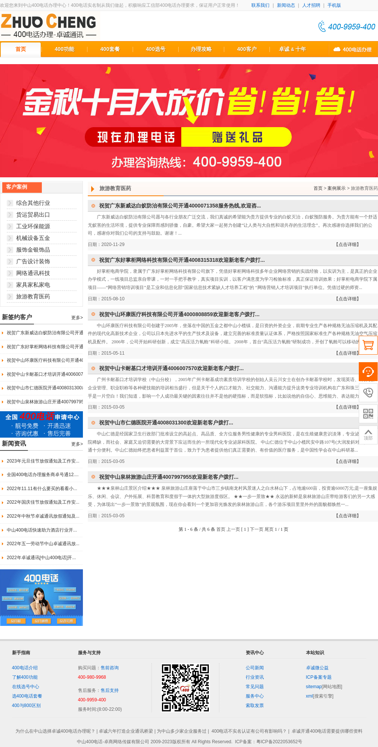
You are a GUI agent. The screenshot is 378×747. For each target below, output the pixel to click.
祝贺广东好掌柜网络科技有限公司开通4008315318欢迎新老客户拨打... (78, 346)
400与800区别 (26, 705)
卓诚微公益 (317, 667)
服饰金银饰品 (33, 249)
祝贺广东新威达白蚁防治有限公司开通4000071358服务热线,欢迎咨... (76, 332)
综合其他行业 (33, 203)
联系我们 (260, 5)
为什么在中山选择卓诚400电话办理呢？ (55, 731)
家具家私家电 (33, 284)
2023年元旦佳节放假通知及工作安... (43, 461)
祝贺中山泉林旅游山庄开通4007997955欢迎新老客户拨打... (66, 401)
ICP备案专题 (319, 677)
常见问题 (255, 686)
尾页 (269, 529)
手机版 (334, 5)
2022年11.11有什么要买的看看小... (42, 488)
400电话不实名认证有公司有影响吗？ (249, 731)
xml (309, 696)
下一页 (256, 529)
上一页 (233, 529)
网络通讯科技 (33, 273)
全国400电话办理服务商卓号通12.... (43, 474)
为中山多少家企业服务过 (182, 731)
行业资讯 (255, 677)
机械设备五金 (33, 238)
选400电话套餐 (27, 696)
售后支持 (110, 690)
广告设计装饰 (33, 261)
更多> (77, 317)
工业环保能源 (33, 226)
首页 (20, 49)
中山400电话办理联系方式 (353, 49)
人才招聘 (311, 5)
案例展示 (336, 188)
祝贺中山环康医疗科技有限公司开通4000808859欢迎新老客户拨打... (75, 360)
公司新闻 (255, 667)
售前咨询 (110, 667)
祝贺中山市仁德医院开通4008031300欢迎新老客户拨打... (64, 387)
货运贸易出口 (33, 214)
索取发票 (255, 705)
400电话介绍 (25, 667)
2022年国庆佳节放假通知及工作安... (43, 502)
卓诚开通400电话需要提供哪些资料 (327, 731)
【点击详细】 (347, 244)
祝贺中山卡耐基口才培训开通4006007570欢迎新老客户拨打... (69, 374)
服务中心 (255, 696)
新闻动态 (286, 5)
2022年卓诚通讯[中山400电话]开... (41, 557)
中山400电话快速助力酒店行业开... (42, 530)
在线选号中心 (25, 686)
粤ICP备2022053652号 (279, 741)
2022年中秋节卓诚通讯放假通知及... (43, 516)
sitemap (314, 686)
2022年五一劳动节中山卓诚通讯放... (43, 543)
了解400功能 (25, 677)
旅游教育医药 (33, 296)
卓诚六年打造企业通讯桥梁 (126, 731)
